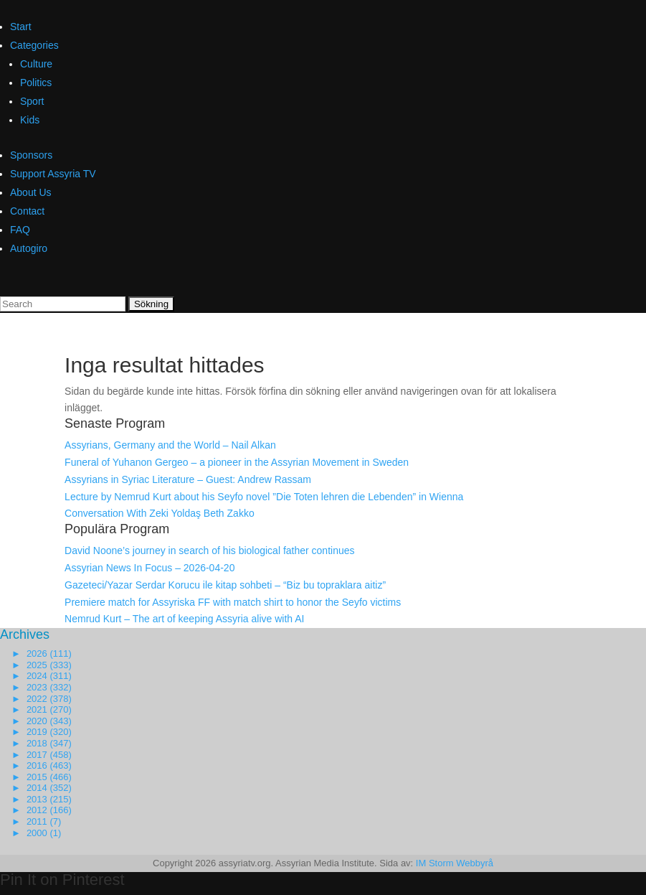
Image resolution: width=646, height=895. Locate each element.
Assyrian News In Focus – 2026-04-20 (149, 567)
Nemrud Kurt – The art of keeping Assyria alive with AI (184, 618)
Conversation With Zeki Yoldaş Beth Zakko (160, 513)
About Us (31, 192)
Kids (29, 120)
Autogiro (28, 248)
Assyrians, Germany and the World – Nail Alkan (170, 445)
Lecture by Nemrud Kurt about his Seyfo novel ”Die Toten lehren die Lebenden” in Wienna (264, 496)
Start (21, 26)
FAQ (20, 229)
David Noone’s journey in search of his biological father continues (209, 550)
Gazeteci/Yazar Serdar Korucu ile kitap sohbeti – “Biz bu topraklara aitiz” (225, 585)
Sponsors (31, 155)
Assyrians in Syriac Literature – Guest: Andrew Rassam (188, 479)
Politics (36, 82)
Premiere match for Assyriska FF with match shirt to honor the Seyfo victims (233, 602)
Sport (32, 101)
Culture (36, 64)
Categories (34, 45)
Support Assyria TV (53, 173)
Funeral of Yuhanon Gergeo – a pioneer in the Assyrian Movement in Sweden (237, 462)
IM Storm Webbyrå (454, 863)
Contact (27, 211)
